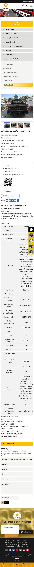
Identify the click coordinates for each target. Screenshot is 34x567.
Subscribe (27, 532)
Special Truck (10, 42)
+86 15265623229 (10, 169)
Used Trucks (9, 55)
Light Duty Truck (11, 34)
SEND (7, 502)
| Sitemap (17, 560)
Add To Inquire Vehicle (10, 196)
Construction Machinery (14, 46)
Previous (2, 125)
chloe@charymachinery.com (14, 175)
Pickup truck (8, 85)
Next (32, 125)
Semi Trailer (9, 29)
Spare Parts (9, 50)
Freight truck (8, 64)
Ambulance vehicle (11, 77)
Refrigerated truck (10, 72)
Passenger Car (9, 68)
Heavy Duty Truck (11, 38)
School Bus (8, 81)
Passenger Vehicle (12, 59)
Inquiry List (8, 192)
